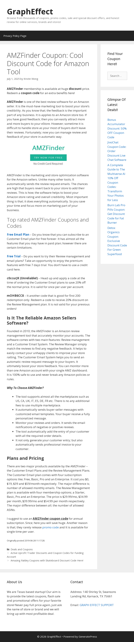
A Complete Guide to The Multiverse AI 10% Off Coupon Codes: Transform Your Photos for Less (116, 182)
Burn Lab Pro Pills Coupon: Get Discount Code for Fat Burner (116, 213)
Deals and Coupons (22, 549)
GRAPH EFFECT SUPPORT (97, 605)
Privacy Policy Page (14, 35)
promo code (50, 527)
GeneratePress (88, 636)
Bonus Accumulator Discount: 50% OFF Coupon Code (117, 128)
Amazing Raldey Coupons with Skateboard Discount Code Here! (47, 560)
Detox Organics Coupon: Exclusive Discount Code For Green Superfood (117, 241)
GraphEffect (30, 11)
